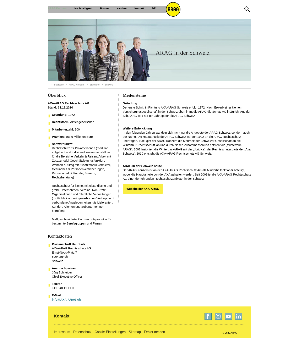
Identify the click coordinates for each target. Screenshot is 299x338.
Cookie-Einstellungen (110, 332)
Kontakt (61, 316)
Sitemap (135, 332)
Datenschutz (82, 332)
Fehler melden (154, 332)
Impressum (62, 332)
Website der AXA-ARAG (142, 188)
